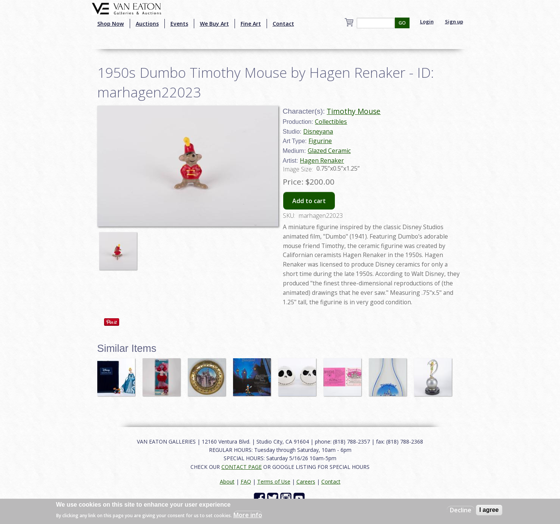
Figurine (320, 141)
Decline (460, 510)
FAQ (246, 481)
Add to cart (309, 201)
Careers (305, 481)
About (227, 481)
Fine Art (251, 23)
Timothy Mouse (353, 111)
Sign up (454, 21)
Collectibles (331, 121)
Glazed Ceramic (329, 150)
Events (179, 23)
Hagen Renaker (322, 160)
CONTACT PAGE (241, 466)
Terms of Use (273, 481)
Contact (283, 23)
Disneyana (318, 131)
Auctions (147, 23)
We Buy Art (214, 23)
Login (427, 21)
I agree (489, 510)
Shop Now (110, 23)
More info (247, 515)
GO (402, 23)
